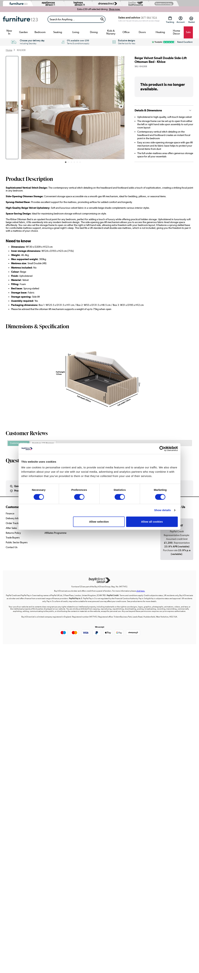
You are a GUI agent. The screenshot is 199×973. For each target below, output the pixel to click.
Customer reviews (18, 443)
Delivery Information (17, 518)
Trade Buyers (13, 537)
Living (75, 32)
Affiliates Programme (55, 532)
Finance (10, 513)
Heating (160, 32)
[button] (121, 106)
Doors (142, 32)
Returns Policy (13, 532)
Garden (23, 32)
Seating (57, 32)
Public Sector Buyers (17, 542)
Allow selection (99, 521)
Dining (94, 32)
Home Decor (176, 32)
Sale (188, 32)
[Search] (73, 19)
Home (9, 50)
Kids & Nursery (110, 32)
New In (9, 32)
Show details (162, 510)
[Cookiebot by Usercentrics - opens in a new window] (162, 448)
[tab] (19, 443)
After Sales (11, 528)
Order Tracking (14, 523)
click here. (140, 591)
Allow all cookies (152, 521)
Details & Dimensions (148, 110)
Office (126, 32)
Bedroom (40, 32)
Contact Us (11, 547)
